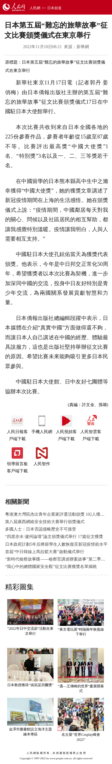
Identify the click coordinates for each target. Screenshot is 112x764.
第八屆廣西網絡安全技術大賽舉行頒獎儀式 (45, 522)
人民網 (35, 8)
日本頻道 (54, 8)
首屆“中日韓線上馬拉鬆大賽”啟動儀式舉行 (44, 552)
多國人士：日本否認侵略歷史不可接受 (40, 529)
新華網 (82, 47)
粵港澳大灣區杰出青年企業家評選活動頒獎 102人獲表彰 (57, 514)
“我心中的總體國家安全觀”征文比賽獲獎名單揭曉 (50, 566)
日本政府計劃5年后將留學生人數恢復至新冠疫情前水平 (56, 544)
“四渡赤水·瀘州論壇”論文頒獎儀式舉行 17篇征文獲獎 (54, 536)
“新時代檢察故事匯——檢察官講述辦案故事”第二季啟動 (57, 559)
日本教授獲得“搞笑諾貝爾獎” (30, 685)
